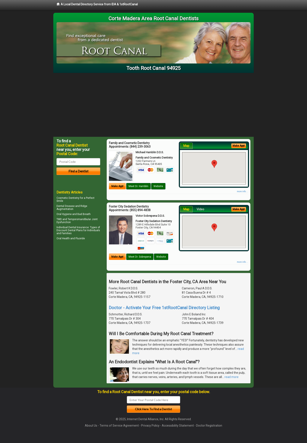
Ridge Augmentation (71, 208)
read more (231, 377)
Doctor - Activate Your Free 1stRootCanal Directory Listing (164, 307)
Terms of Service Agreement (119, 425)
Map (186, 145)
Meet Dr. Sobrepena (140, 256)
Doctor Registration (209, 425)
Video (200, 209)
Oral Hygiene (64, 214)
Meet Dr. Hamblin (138, 186)
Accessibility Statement (178, 425)
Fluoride (80, 238)
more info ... (242, 191)
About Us (91, 425)
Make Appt (117, 186)
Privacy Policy (150, 425)
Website (158, 186)
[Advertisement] (153, 105)
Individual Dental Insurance (72, 227)
